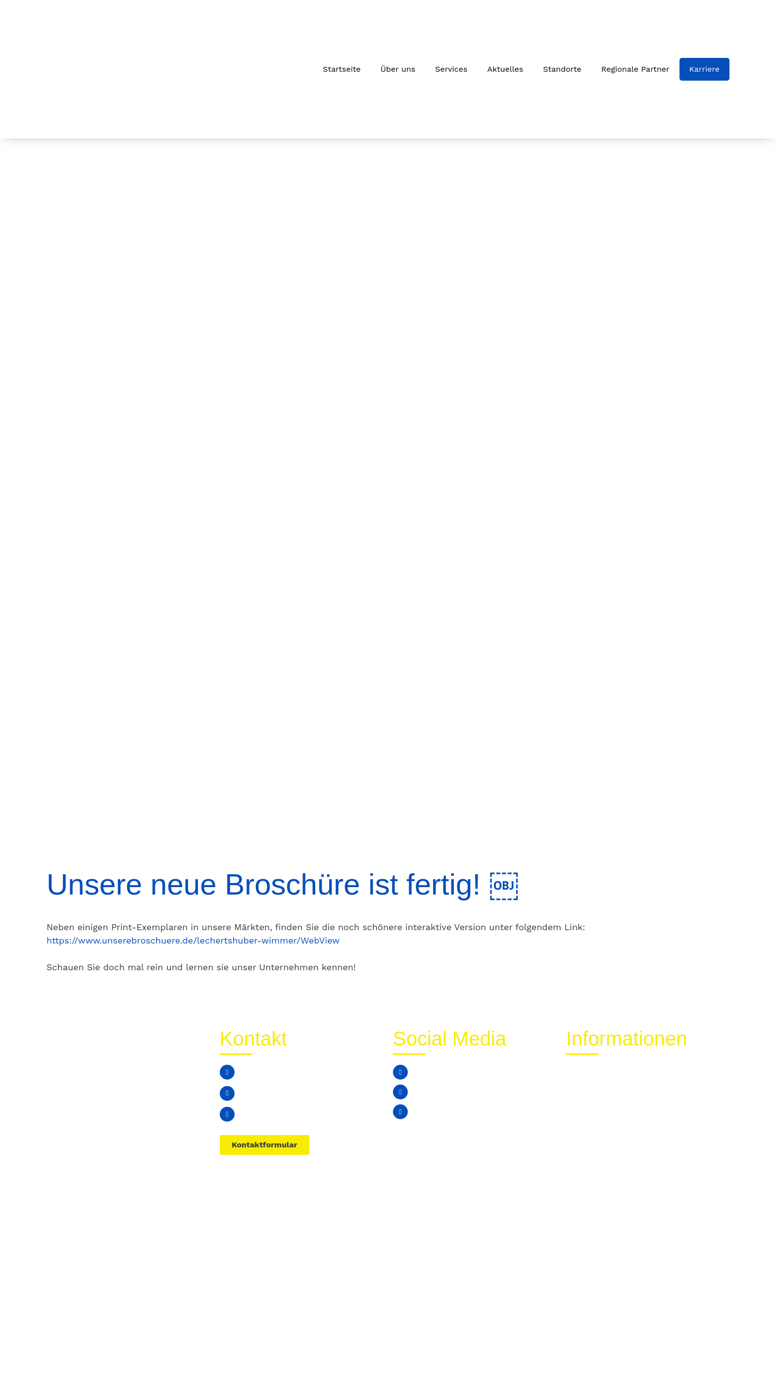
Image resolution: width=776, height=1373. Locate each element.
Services (451, 69)
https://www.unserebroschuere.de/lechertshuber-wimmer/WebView (193, 940)
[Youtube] (400, 1111)
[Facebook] (400, 1072)
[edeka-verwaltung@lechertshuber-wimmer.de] (227, 1093)
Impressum (699, 1344)
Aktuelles (505, 69)
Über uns (398, 69)
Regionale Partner (635, 69)
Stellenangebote (600, 1116)
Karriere (704, 69)
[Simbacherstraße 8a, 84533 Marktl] (227, 1114)
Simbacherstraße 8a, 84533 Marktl (310, 1114)
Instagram (435, 1091)
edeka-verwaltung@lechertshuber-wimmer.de (311, 1093)
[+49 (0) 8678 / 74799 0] (227, 1072)
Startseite (342, 69)
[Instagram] (400, 1092)
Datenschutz (636, 1344)
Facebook (434, 1072)
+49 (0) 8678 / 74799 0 (286, 1072)
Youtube (431, 1111)
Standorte (562, 69)
